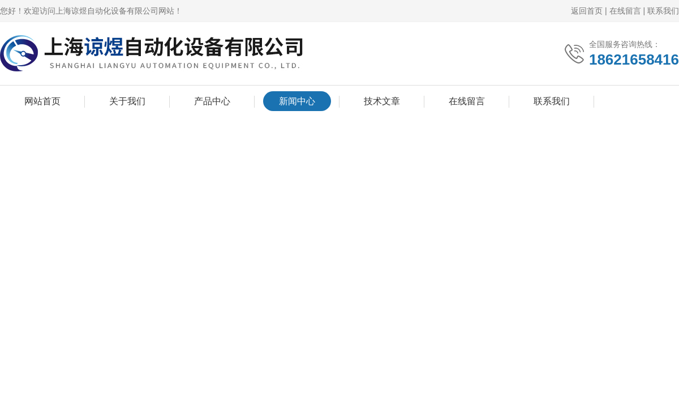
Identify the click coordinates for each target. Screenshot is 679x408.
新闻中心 (297, 101)
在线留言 (625, 10)
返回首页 (587, 10)
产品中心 (212, 101)
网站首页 (42, 101)
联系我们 (663, 10)
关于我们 (127, 101)
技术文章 (382, 101)
